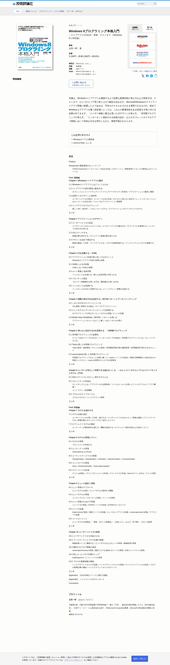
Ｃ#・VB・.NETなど (75, 11)
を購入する (135, 28)
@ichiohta (79, 614)
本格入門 (72, 25)
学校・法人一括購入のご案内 (145, 71)
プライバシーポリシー (73, 660)
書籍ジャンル (31, 11)
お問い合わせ (81, 84)
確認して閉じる (140, 659)
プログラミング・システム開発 (51, 11)
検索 (155, 3)
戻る (18, 11)
